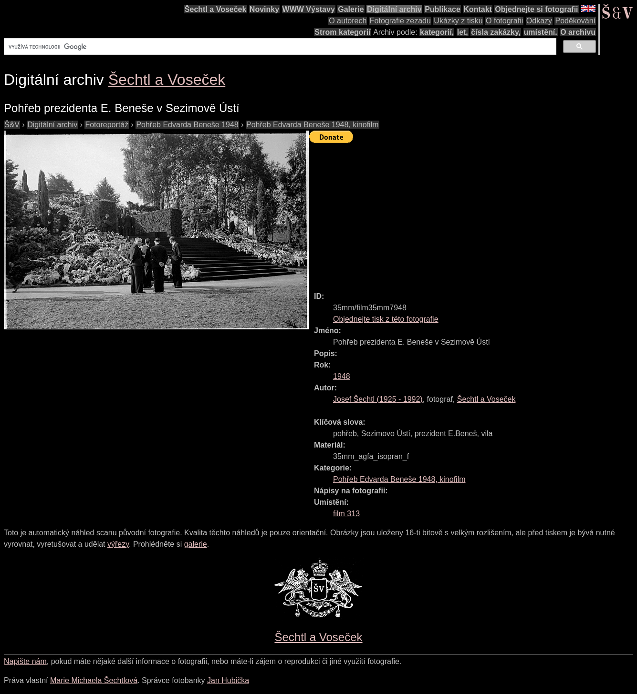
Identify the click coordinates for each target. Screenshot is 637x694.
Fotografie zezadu (400, 21)
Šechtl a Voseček (216, 9)
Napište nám (25, 661)
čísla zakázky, (496, 32)
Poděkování (575, 21)
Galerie (351, 9)
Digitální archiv (394, 9)
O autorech (347, 21)
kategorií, (437, 32)
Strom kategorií (342, 32)
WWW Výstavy (308, 9)
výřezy (118, 544)
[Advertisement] (473, 213)
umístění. (540, 32)
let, (462, 32)
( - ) (378, 399)
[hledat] (279, 46)
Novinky (264, 9)
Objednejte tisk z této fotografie (386, 319)
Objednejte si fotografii (536, 9)
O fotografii (504, 21)
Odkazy (539, 21)
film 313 (346, 514)
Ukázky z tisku (458, 21)
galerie (195, 544)
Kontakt (477, 9)
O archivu (577, 32)
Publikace (442, 9)
